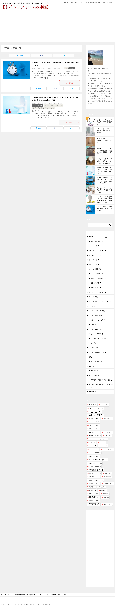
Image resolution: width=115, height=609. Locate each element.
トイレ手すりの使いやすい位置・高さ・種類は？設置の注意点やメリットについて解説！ (104, 122)
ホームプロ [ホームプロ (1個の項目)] (103, 445)
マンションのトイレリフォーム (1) (100, 301)
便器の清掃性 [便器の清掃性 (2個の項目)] (96, 470)
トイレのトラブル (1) (95, 255)
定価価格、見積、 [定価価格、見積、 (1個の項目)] (94, 483)
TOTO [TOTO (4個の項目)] (95, 411)
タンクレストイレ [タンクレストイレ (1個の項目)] (94, 432)
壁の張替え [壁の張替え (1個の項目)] (107, 476)
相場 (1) (93, 324)
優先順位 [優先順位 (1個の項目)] (108, 473)
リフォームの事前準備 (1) (97, 311)
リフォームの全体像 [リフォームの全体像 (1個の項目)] (95, 452)
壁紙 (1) (92, 357)
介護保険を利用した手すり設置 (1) (102, 380)
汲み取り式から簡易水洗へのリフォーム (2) (101, 386)
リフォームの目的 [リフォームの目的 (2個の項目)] (98, 460)
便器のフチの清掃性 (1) (98, 278)
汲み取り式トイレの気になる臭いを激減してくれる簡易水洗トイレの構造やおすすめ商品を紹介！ (104, 151)
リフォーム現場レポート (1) (97, 352)
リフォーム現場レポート (51, 105)
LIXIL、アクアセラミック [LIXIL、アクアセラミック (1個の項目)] (96, 408)
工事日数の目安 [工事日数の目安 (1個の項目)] (108, 483)
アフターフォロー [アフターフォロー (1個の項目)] (94, 418)
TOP (31, 595)
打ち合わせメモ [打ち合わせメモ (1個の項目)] (93, 493)
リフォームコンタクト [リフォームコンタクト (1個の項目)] (95, 463)
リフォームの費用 (37, 105)
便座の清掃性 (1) (96, 287)
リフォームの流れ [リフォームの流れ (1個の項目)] (94, 456)
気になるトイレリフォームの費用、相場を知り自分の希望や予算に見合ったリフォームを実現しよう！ (104, 190)
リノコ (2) (92, 306)
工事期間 (71, 68)
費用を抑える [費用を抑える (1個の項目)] (108, 504)
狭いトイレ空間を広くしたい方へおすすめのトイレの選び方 (104, 140)
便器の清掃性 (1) (96, 283)
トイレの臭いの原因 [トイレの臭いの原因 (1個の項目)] (95, 435)
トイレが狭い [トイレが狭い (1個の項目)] (108, 432)
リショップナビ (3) (97, 334)
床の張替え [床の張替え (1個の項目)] (92, 490)
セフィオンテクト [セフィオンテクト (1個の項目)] (94, 428)
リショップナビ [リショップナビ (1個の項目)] (93, 449)
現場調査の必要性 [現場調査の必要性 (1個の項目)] (94, 500)
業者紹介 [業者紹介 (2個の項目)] (94, 497)
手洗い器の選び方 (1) (97, 241)
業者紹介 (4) (95, 343)
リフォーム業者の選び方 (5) (99, 338)
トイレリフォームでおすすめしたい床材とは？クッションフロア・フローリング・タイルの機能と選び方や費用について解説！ (104, 160)
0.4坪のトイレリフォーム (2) (98, 237)
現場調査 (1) (93, 392)
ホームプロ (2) (93, 297)
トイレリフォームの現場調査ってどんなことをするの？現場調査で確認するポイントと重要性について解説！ (104, 199)
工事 (66, 68)
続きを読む (72, 83)
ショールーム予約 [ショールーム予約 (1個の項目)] (94, 421)
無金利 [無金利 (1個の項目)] (106, 497)
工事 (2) (91, 366)
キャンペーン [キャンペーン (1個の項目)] (108, 418)
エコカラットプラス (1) (98, 361)
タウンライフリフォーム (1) (97, 250)
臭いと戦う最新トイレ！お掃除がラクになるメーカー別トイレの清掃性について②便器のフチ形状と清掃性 (104, 180)
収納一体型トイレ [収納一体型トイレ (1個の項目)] (94, 476)
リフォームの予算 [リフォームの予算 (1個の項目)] (108, 449)
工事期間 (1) (95, 371)
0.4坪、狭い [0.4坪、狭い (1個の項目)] (93, 404)
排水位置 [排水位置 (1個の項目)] (106, 493)
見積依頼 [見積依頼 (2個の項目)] (94, 504)
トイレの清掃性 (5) (95, 269)
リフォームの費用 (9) (95, 315)
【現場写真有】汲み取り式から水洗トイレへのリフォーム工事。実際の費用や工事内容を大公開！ (104, 170)
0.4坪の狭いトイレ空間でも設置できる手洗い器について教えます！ (104, 130)
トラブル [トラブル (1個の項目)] (108, 435)
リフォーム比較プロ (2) (96, 347)
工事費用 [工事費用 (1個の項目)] (102, 487)
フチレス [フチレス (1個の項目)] (102, 442)
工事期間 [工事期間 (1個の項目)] (92, 487)
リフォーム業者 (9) (95, 329)
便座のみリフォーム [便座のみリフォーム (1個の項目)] (95, 473)
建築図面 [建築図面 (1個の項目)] (103, 490)
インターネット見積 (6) (98, 320)
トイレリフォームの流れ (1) (97, 292)
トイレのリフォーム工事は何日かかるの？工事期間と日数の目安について (104, 208)
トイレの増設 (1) (94, 260)
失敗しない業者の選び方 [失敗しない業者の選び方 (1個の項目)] (96, 480)
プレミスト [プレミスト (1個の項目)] (92, 445)
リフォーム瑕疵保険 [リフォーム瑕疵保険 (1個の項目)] (95, 466)
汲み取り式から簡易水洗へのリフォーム (43, 108)
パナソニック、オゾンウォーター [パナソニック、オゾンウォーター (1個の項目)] (98, 439)
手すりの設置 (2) (94, 375)
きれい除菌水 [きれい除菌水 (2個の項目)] (96, 415)
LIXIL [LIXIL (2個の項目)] (104, 405)
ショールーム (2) (94, 246)
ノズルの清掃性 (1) (97, 273)
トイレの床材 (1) (94, 264)
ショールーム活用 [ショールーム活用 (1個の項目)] (94, 425)
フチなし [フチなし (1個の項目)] (92, 442)
